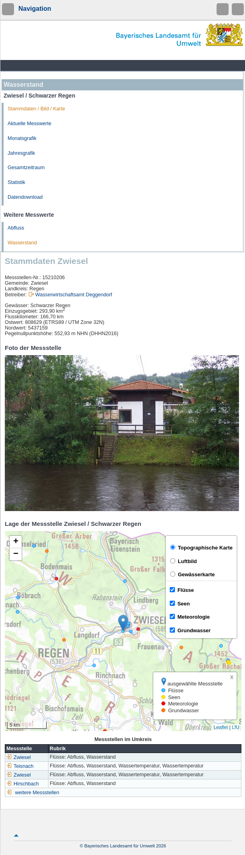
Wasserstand (22, 243)
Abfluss (16, 228)
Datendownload (25, 197)
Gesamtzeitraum (26, 167)
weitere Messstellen (37, 792)
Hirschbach (22, 784)
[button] (123, 623)
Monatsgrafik (22, 138)
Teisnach (20, 766)
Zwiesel (18, 757)
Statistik (16, 182)
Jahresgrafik (21, 153)
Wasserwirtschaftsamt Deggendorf (73, 295)
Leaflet (220, 727)
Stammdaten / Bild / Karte (36, 109)
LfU (235, 727)
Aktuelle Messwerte (29, 123)
